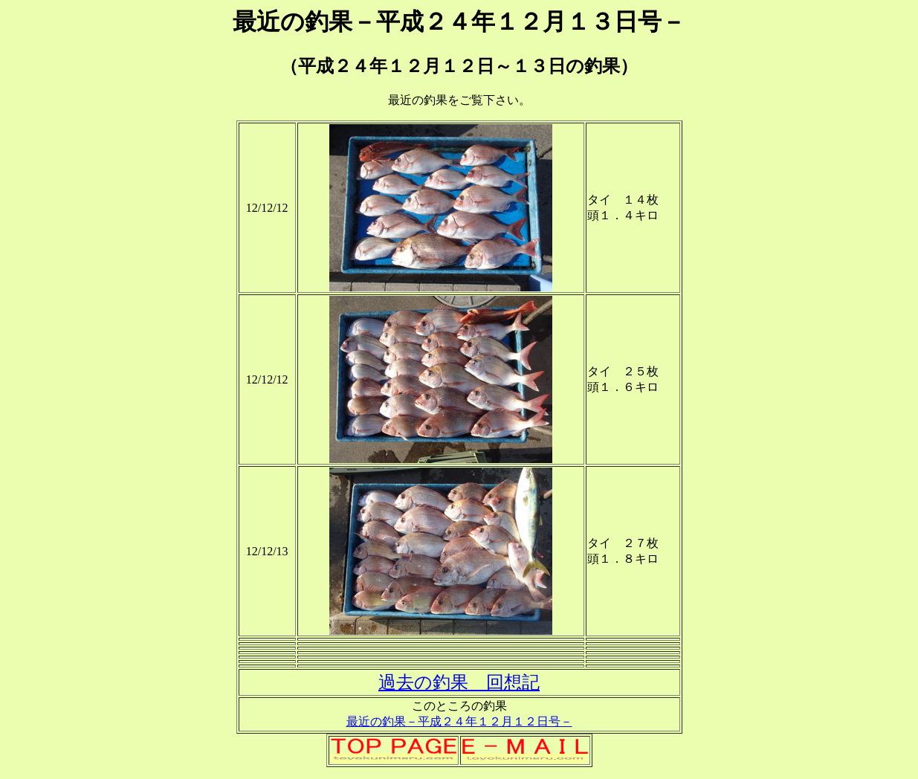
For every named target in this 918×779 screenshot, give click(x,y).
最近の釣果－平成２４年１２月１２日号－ (459, 721)
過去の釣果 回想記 (459, 682)
